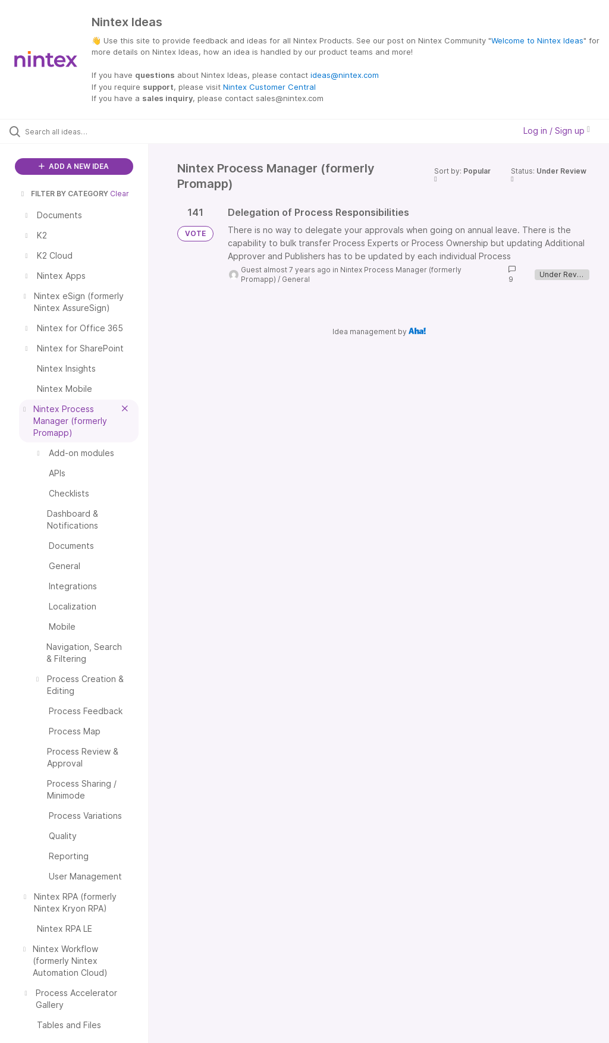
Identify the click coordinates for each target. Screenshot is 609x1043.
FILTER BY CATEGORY (63, 193)
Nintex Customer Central (269, 87)
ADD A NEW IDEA (74, 166)
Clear (119, 193)
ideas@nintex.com (344, 75)
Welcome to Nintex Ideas (537, 40)
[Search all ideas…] (80, 131)
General (296, 279)
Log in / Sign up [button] (556, 130)
